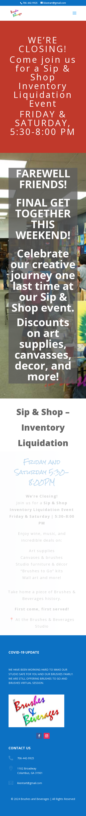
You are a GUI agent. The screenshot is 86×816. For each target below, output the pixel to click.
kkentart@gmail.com (29, 783)
